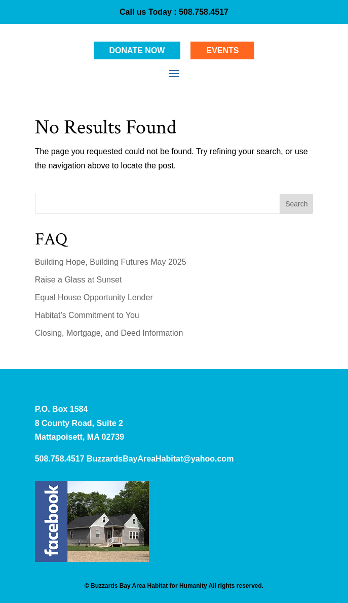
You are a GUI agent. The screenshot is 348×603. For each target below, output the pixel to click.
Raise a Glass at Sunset (78, 279)
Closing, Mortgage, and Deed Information (109, 333)
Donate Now (137, 50)
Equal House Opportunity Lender (94, 297)
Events (222, 50)
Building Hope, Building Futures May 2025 (110, 262)
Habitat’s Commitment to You (87, 315)
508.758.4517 (202, 12)
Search (296, 204)
